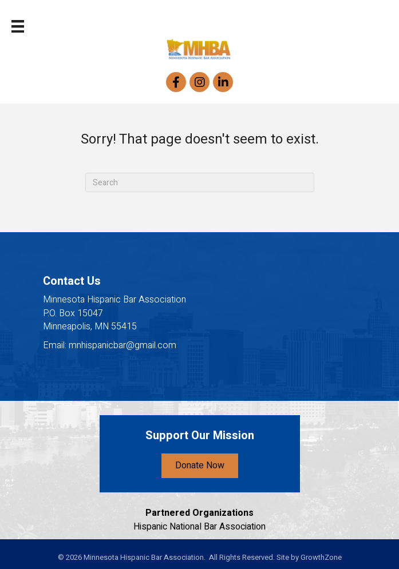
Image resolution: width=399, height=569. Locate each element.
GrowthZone (321, 557)
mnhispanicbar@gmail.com (122, 345)
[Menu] (17, 26)
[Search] (199, 182)
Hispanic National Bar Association (199, 527)
